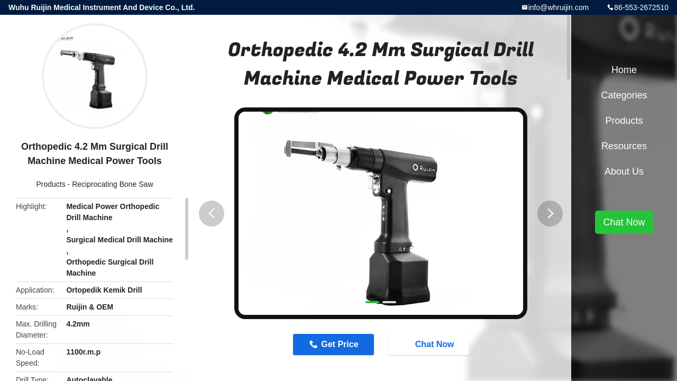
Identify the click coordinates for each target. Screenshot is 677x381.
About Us (624, 171)
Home (624, 70)
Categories (624, 95)
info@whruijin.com (558, 7)
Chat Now (429, 344)
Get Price (339, 344)
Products (50, 184)
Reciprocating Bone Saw (112, 184)
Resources (624, 146)
